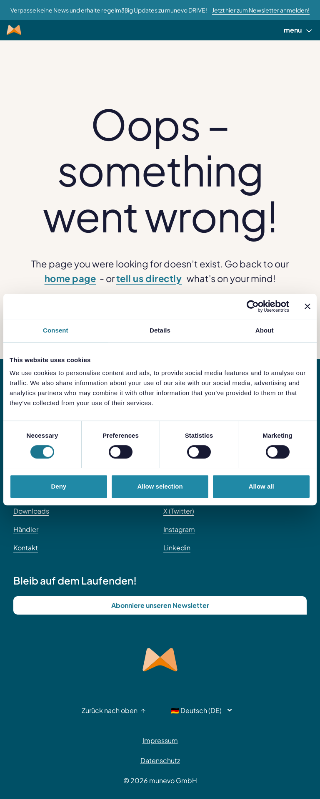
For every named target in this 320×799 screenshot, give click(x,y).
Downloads (31, 511)
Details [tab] (160, 330)
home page (70, 278)
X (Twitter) (178, 511)
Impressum (160, 740)
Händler (25, 529)
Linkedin (176, 547)
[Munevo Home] (14, 30)
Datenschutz (160, 760)
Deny (58, 486)
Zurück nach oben (114, 710)
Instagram (179, 529)
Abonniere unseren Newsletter (160, 605)
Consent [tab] (55, 330)
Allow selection (159, 486)
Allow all (261, 486)
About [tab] (264, 330)
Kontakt (25, 547)
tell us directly (149, 278)
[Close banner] (307, 306)
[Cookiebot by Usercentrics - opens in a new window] (252, 306)
